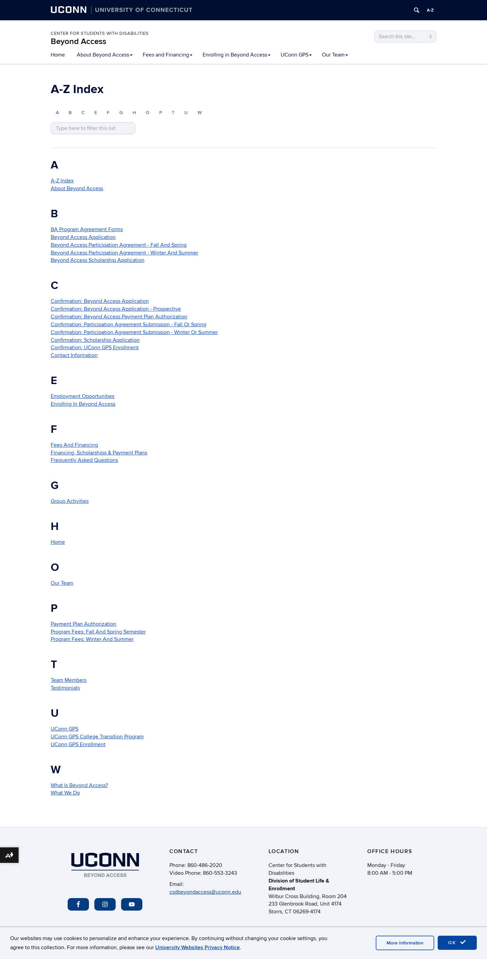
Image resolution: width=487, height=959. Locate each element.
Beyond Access (78, 41)
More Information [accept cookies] (405, 943)
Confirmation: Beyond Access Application (100, 301)
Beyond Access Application (83, 237)
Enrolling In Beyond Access (83, 404)
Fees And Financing (74, 445)
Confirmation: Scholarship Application (95, 340)
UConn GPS (296, 54)
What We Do (65, 792)
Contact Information (74, 355)
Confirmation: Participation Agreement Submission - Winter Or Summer (134, 332)
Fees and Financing (167, 54)
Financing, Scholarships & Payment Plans (99, 452)
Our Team (335, 54)
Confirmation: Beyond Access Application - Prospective (116, 309)
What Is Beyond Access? (79, 785)
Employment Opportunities (82, 396)
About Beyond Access (105, 54)
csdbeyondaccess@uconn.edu (205, 892)
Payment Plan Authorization (83, 624)
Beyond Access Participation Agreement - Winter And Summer (124, 252)
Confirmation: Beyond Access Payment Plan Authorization (119, 316)
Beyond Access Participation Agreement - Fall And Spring (119, 245)
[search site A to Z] (93, 128)
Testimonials (65, 688)
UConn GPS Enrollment (78, 744)
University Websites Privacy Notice (197, 947)
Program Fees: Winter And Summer (92, 639)
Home (58, 54)
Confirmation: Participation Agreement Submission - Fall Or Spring (128, 324)
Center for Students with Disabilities (100, 33)
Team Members (69, 680)
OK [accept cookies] (457, 942)
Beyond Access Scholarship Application (97, 260)
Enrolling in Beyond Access (237, 54)
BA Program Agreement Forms (87, 229)
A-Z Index (62, 180)
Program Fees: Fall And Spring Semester (98, 631)
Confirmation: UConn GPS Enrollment (95, 347)
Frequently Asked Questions (84, 460)
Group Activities (70, 501)
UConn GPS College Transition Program (97, 736)
